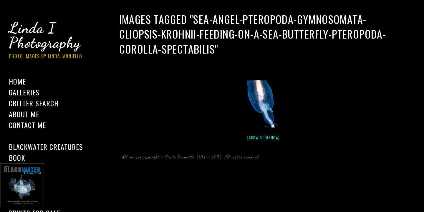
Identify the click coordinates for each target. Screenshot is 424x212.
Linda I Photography (50, 41)
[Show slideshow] (263, 137)
